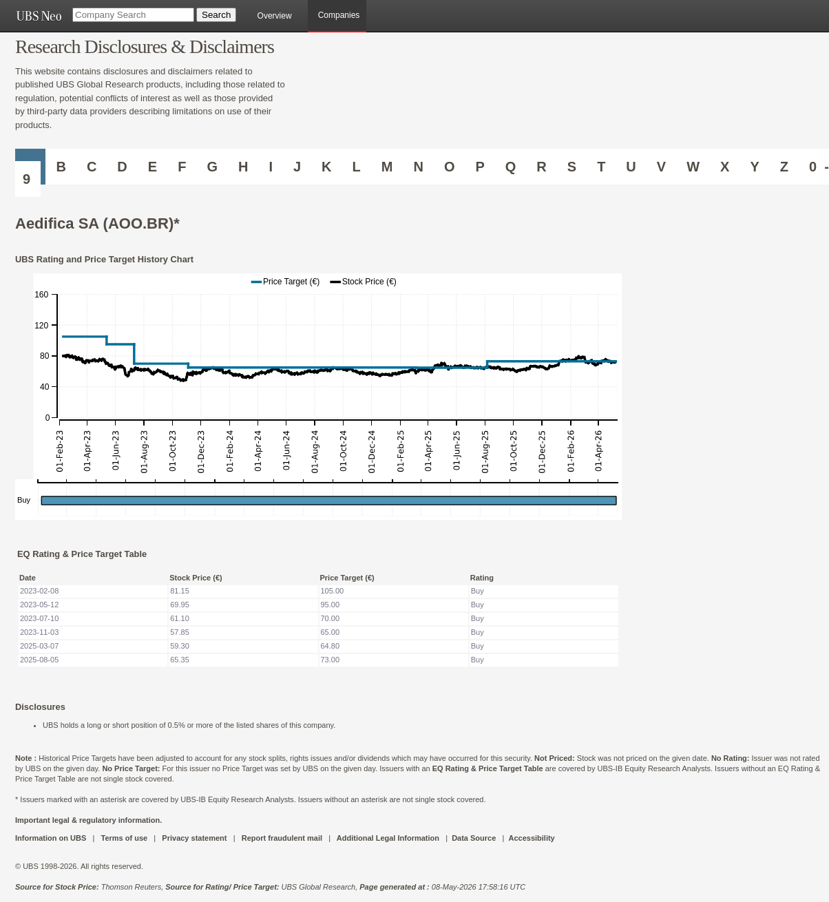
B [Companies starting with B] (60, 166)
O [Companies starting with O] (449, 166)
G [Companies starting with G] (212, 166)
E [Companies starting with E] (152, 166)
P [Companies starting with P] (479, 166)
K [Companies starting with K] (326, 166)
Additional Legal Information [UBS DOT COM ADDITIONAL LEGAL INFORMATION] (388, 838)
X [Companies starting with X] (724, 166)
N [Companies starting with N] (418, 166)
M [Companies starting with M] (387, 166)
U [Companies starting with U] (631, 166)
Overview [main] (275, 16)
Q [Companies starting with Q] (510, 166)
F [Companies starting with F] (182, 166)
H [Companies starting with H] (243, 166)
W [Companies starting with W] (693, 166)
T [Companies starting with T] (601, 166)
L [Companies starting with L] (357, 166)
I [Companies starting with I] (271, 166)
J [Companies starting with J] (297, 166)
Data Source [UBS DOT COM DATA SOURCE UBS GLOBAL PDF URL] (474, 838)
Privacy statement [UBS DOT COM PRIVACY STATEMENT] (194, 838)
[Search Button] (216, 15)
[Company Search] (133, 15)
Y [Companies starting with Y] (754, 166)
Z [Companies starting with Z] (784, 166)
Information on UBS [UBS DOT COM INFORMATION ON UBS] (51, 838)
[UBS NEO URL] (38, 16)
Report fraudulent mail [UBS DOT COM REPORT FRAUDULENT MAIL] (282, 838)
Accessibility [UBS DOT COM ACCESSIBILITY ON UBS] (531, 838)
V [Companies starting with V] (661, 166)
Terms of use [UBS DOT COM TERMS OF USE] (123, 838)
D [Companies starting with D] (122, 166)
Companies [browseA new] (339, 15)
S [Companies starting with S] (571, 166)
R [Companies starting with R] (541, 166)
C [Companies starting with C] (91, 166)
